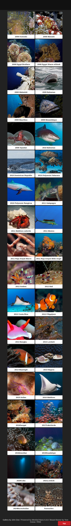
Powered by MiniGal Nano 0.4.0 (35, 520)
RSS (39, 522)
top (64, 523)
